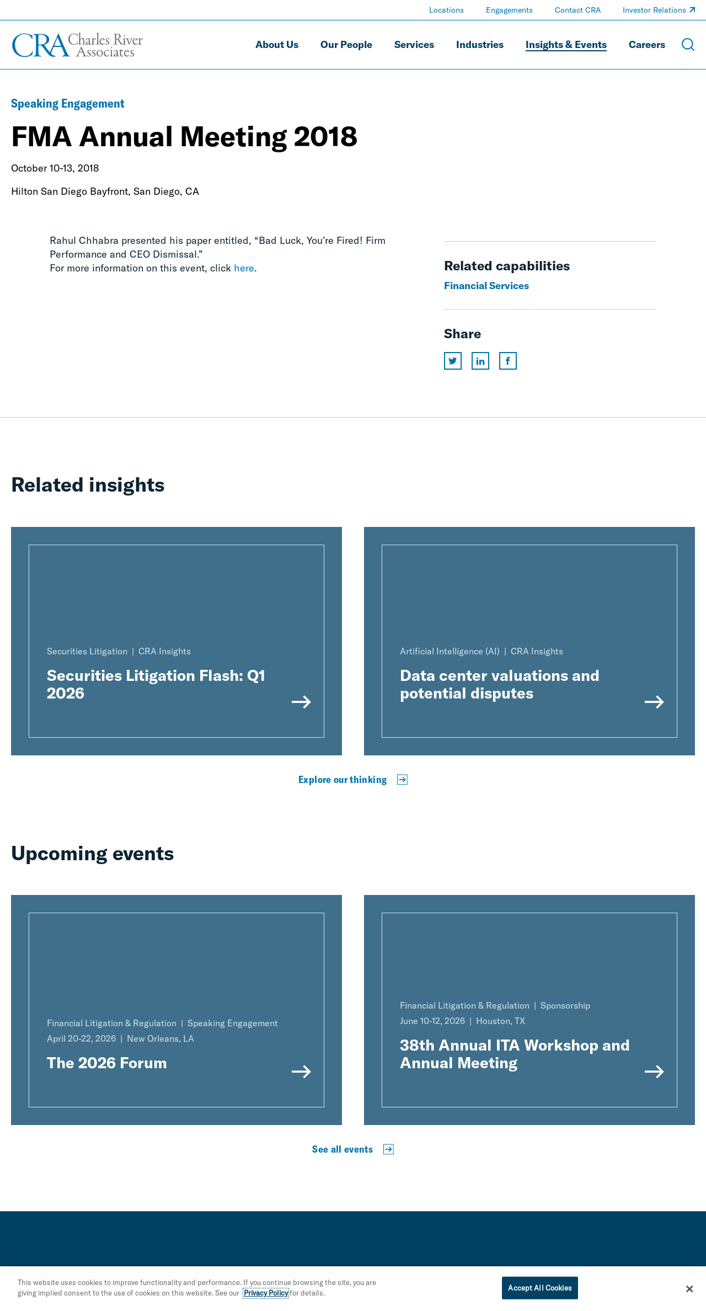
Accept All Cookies (539, 1290)
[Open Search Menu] (688, 44)
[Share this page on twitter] (453, 361)
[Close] (689, 1292)
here (244, 268)
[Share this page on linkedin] (480, 361)
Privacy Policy (266, 1296)
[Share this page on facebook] (508, 361)
